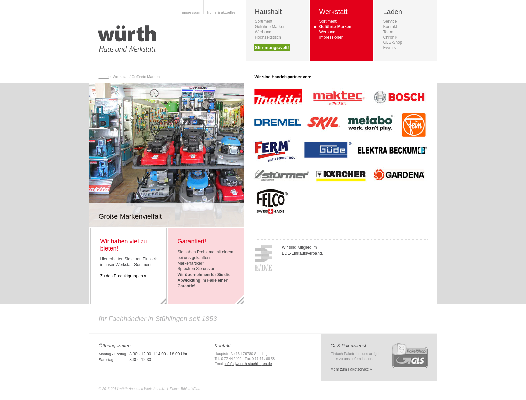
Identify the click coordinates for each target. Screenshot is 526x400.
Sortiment (263, 21)
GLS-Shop (392, 42)
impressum (191, 12)
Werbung (263, 31)
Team (388, 31)
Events (389, 47)
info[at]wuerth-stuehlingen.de (248, 364)
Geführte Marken (270, 26)
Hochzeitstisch (268, 37)
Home (104, 77)
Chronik (390, 37)
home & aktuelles (221, 12)
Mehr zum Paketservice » (351, 369)
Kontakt (390, 26)
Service (390, 21)
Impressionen (331, 37)
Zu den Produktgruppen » (123, 276)
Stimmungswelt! (272, 47)
